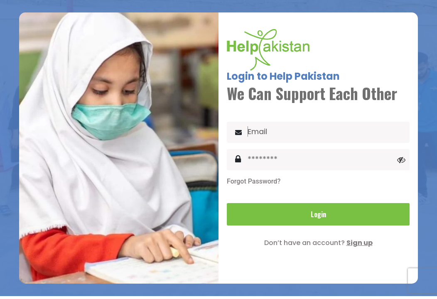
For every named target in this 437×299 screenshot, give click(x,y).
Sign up (359, 243)
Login (318, 214)
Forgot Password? (253, 181)
